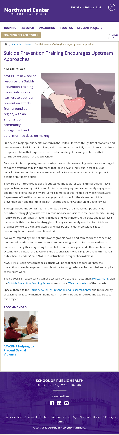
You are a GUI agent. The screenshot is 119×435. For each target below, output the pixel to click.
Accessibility (13, 417)
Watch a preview (78, 284)
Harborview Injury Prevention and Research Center (60, 290)
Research (27, 28)
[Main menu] (59, 31)
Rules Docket (93, 417)
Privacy (109, 417)
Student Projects (89, 28)
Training (10, 28)
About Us (66, 28)
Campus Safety (60, 417)
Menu (115, 35)
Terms (60, 422)
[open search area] (111, 7)
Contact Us (31, 417)
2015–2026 (41, 428)
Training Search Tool (21, 35)
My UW (77, 417)
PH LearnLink (93, 7)
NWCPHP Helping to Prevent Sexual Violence (19, 351)
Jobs (44, 417)
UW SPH (76, 7)
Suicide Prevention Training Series (29, 284)
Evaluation (47, 28)
